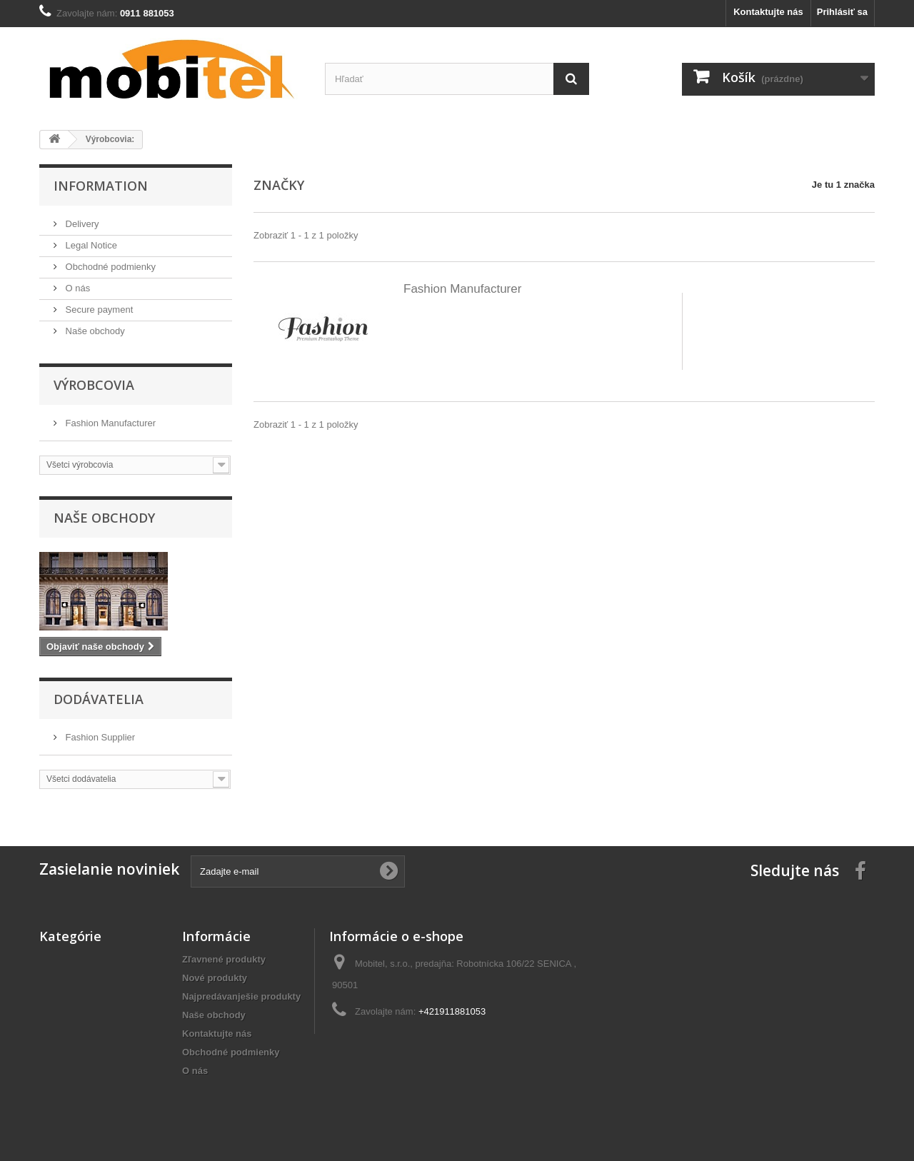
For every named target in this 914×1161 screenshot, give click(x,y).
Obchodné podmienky (109, 266)
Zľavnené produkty (224, 959)
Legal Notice (90, 245)
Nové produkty (214, 977)
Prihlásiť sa (842, 11)
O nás (76, 288)
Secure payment (98, 309)
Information (101, 185)
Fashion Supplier (99, 737)
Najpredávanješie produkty (241, 996)
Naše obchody (94, 331)
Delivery (81, 223)
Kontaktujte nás (768, 11)
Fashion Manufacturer (109, 423)
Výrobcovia (94, 384)
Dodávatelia (99, 699)
